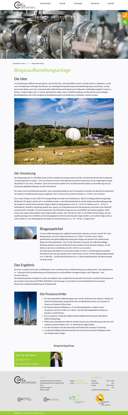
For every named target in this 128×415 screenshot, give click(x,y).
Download (95, 3)
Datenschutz (38, 413)
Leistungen (78, 3)
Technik (62, 3)
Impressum (27, 413)
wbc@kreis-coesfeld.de (81, 383)
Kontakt (111, 3)
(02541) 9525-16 (23, 360)
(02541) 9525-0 (79, 381)
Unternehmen (45, 3)
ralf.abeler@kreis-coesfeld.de (27, 364)
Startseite (18, 413)
